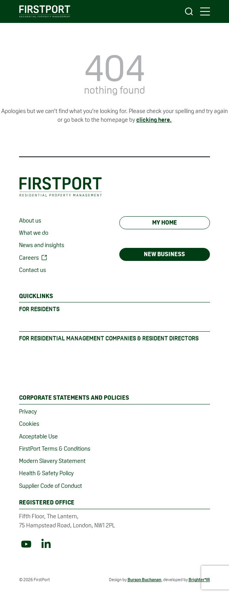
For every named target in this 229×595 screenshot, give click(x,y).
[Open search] (189, 11)
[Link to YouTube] (26, 544)
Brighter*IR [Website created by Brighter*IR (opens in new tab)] (199, 579)
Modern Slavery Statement (52, 461)
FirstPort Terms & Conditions (54, 448)
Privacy (28, 411)
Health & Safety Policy (46, 473)
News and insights (41, 245)
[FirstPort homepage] (45, 11)
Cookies (29, 423)
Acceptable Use (38, 436)
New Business (164, 254)
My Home (164, 222)
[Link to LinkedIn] (46, 544)
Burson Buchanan (144, 579)
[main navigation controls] (205, 11)
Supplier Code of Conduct (50, 485)
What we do (33, 232)
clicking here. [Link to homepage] (154, 119)
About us (30, 220)
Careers (29, 257)
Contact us (32, 270)
